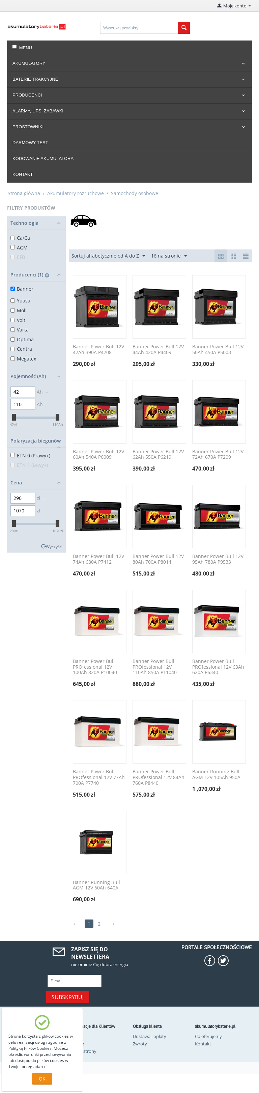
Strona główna (24, 193)
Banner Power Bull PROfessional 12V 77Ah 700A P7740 (99, 777)
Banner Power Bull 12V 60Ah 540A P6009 (98, 454)
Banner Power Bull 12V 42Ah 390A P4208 (98, 349)
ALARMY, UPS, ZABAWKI (37, 110)
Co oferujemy (208, 1036)
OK (42, 1078)
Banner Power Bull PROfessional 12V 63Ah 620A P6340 (218, 667)
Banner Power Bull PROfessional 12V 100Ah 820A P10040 (95, 667)
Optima (22, 339)
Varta (19, 329)
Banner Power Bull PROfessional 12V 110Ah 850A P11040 (155, 667)
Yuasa (20, 300)
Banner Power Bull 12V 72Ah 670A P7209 (217, 454)
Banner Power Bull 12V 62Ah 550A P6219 (158, 454)
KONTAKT (22, 174)
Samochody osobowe (134, 193)
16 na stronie (169, 256)
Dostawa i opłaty (149, 1036)
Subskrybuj (68, 997)
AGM (19, 247)
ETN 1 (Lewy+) (29, 465)
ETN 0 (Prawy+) (30, 455)
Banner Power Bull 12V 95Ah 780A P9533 (217, 559)
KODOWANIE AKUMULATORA (43, 158)
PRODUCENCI (27, 95)
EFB (17, 257)
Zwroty (140, 1044)
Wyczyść (54, 546)
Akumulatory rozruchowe (75, 193)
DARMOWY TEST (30, 142)
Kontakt (203, 1044)
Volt (17, 320)
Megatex (23, 358)
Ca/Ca (20, 238)
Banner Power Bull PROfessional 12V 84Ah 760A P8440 (158, 777)
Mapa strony (83, 1051)
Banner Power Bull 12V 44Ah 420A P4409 (158, 349)
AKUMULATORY (29, 63)
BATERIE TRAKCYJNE (35, 79)
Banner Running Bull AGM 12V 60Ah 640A (96, 885)
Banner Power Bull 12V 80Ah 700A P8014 (158, 559)
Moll (18, 310)
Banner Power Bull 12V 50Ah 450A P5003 (217, 349)
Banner (21, 289)
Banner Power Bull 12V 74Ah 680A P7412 (98, 559)
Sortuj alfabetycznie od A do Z (108, 256)
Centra (21, 349)
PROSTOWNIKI (28, 126)
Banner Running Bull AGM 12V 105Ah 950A (216, 774)
